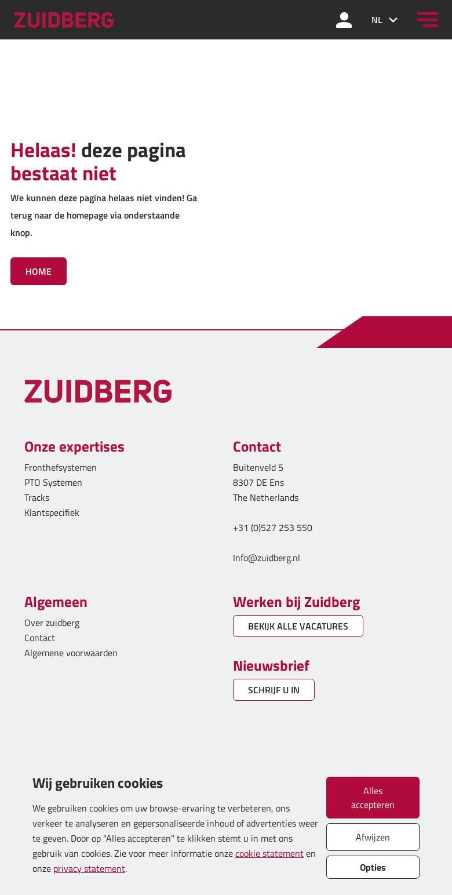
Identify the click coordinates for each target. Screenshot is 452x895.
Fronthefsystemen (60, 467)
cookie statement (269, 853)
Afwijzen (373, 837)
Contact (39, 638)
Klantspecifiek (51, 512)
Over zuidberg (51, 623)
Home (38, 271)
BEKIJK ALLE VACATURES (298, 626)
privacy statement (89, 868)
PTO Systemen (53, 482)
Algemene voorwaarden (71, 653)
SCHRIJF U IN (274, 690)
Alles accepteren (373, 798)
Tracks (36, 497)
